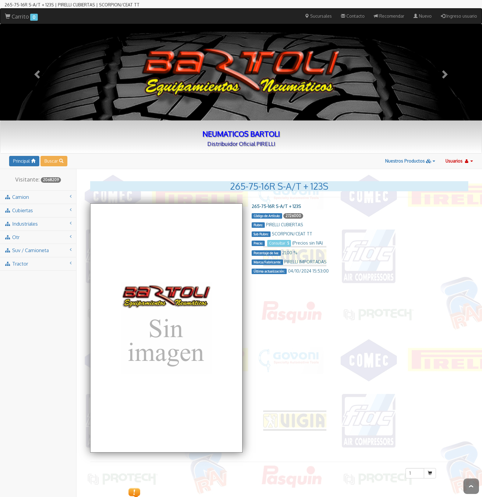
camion (38, 161)
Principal (24, 125)
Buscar (53, 125)
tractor (38, 228)
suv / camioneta (38, 215)
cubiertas (38, 175)
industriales (38, 188)
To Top (471, 486)
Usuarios (459, 125)
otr (38, 202)
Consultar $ (279, 208)
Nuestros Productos (410, 125)
